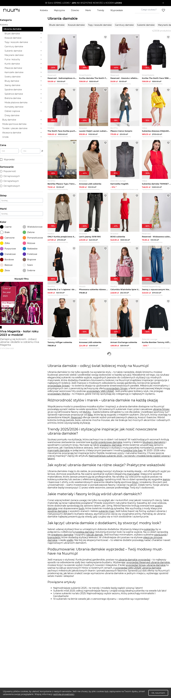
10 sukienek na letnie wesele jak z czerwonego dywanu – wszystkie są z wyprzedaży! (101, 603)
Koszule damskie (76, 25)
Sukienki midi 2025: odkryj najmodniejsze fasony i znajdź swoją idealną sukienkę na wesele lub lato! (109, 594)
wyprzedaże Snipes (59, 389)
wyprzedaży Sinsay (116, 392)
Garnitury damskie (124, 25)
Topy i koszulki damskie (100, 25)
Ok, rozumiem (158, 693)
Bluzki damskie (56, 25)
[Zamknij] (163, 3)
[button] (83, 3)
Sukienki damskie (146, 25)
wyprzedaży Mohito (59, 398)
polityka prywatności (63, 694)
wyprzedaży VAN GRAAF (100, 395)
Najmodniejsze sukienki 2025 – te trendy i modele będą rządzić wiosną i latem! (98, 592)
